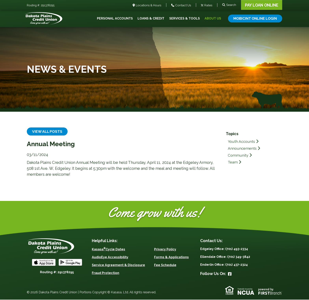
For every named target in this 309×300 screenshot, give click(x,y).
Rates (208, 5)
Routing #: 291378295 (40, 5)
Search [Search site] (231, 5)
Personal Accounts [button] (115, 18)
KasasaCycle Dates (108, 250)
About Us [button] (213, 18)
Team (233, 162)
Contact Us (183, 5)
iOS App (44, 262)
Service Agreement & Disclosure (118, 265)
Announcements (243, 148)
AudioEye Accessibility (110, 257)
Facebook (230, 274)
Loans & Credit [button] (151, 18)
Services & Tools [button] (184, 18)
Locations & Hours (148, 5)
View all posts (48, 131)
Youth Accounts (242, 141)
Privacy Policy (165, 250)
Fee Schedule (165, 265)
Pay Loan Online (261, 5)
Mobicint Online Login (255, 18)
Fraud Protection (105, 273)
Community (238, 155)
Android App (70, 262)
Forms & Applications (171, 257)
